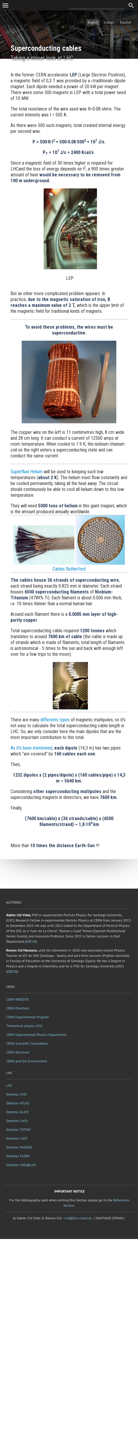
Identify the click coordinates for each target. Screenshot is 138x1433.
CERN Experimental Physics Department (36, 1034)
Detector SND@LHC (21, 1165)
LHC (9, 1085)
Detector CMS (16, 1094)
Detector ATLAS (17, 1103)
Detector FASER (18, 1156)
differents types (55, 720)
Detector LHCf (16, 1138)
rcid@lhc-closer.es (78, 1218)
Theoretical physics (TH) (24, 1026)
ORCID (31, 941)
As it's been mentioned (31, 748)
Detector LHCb (17, 1120)
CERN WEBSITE (17, 999)
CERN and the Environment (26, 1061)
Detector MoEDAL (19, 1147)
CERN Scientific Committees (27, 1043)
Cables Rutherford (69, 569)
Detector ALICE (17, 1112)
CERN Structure (17, 1052)
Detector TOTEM (18, 1129)
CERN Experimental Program (27, 1017)
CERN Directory (17, 1008)
